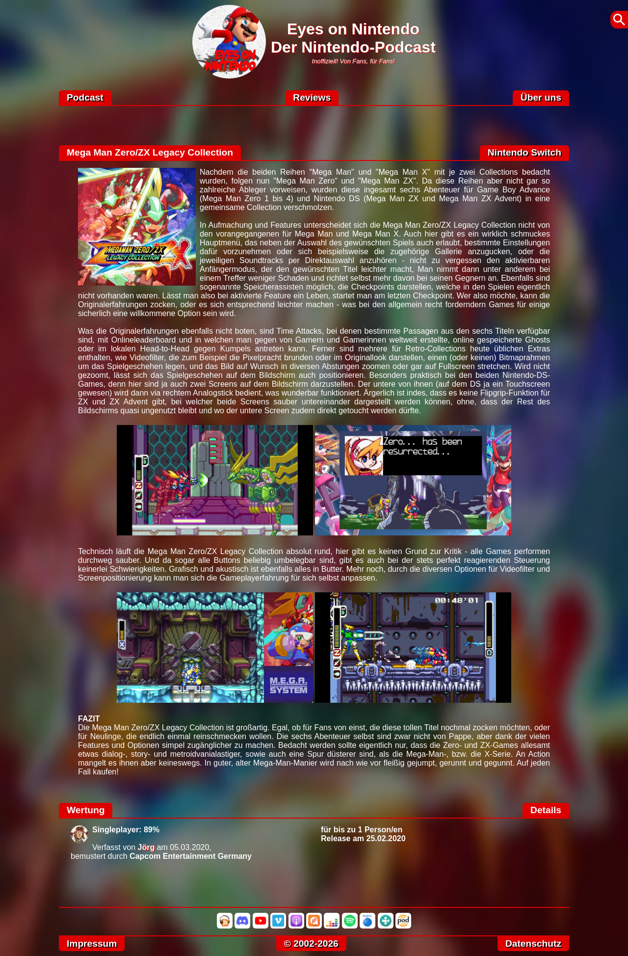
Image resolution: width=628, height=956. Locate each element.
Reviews (312, 97)
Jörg (146, 847)
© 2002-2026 (311, 943)
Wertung (86, 810)
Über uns (541, 97)
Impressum (92, 943)
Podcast (85, 97)
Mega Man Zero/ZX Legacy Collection (150, 152)
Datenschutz (533, 943)
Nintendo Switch (524, 152)
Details (545, 810)
